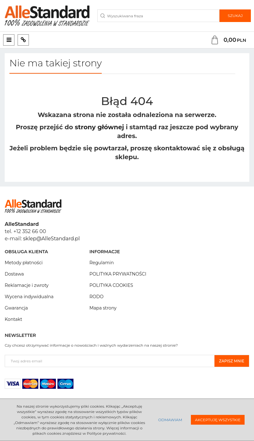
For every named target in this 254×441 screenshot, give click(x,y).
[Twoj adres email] (109, 361)
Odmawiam (170, 419)
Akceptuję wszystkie (217, 419)
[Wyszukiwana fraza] (158, 15)
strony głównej (99, 127)
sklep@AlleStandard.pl (51, 239)
